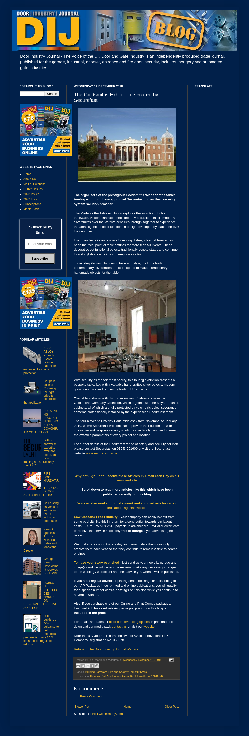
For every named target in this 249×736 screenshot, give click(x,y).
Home (128, 706)
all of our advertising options (130, 622)
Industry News (138, 671)
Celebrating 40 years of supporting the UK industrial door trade (51, 512)
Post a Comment (91, 696)
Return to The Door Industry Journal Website (106, 649)
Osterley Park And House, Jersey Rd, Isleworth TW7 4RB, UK (126, 676)
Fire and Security (118, 671)
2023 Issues (31, 194)
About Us (29, 179)
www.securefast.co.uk (101, 453)
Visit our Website (34, 184)
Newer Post (82, 706)
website (149, 626)
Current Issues (33, 189)
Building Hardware (96, 671)
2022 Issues (31, 199)
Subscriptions (32, 204)
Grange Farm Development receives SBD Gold (51, 566)
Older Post (172, 706)
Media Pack (31, 209)
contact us (119, 626)
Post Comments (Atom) (107, 714)
